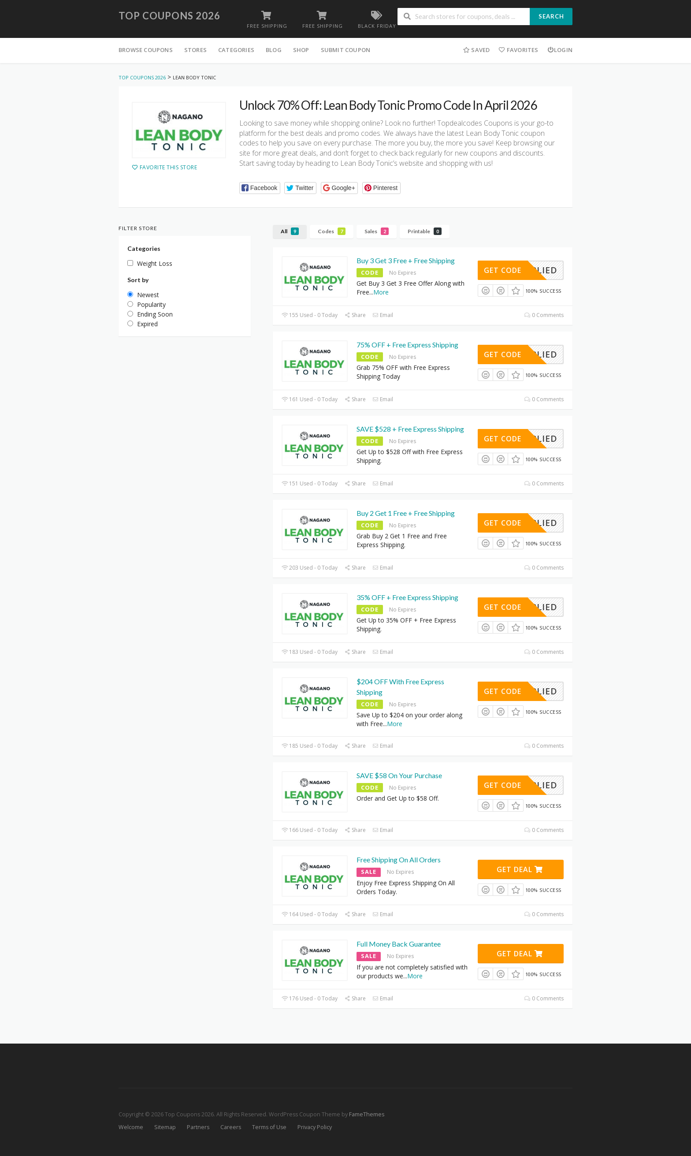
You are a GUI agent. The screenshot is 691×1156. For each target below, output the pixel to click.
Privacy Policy (314, 1127)
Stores (195, 50)
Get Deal (520, 869)
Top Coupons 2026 (169, 16)
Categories (236, 50)
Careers (230, 1127)
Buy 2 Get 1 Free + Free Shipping (406, 513)
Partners (198, 1127)
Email (382, 315)
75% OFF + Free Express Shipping (407, 344)
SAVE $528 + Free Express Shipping (410, 429)
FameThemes (366, 1114)
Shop (301, 50)
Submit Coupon (346, 50)
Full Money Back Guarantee (399, 944)
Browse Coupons (146, 50)
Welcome (131, 1127)
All (290, 231)
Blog (274, 50)
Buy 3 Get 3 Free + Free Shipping (406, 260)
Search (551, 16)
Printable (425, 231)
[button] (259, 188)
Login (559, 50)
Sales (376, 231)
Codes (332, 231)
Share (355, 315)
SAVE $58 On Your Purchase (399, 775)
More (381, 292)
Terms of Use (269, 1127)
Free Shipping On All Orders (399, 859)
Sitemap (165, 1127)
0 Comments (544, 315)
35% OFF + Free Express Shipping (407, 597)
